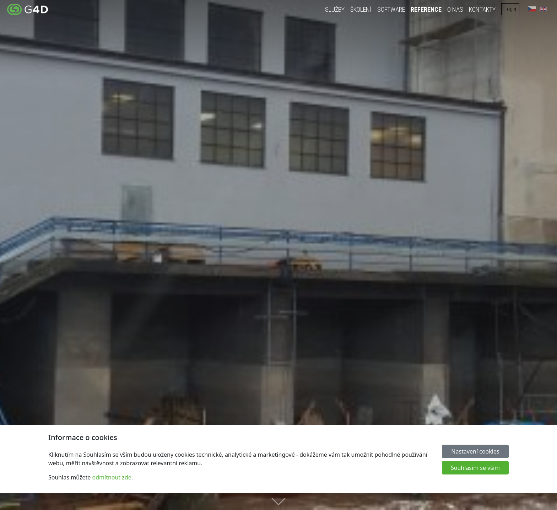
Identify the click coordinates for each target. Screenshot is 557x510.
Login (512, 9)
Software (393, 9)
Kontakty (484, 9)
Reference (427, 9)
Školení (362, 9)
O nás (457, 9)
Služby (336, 9)
